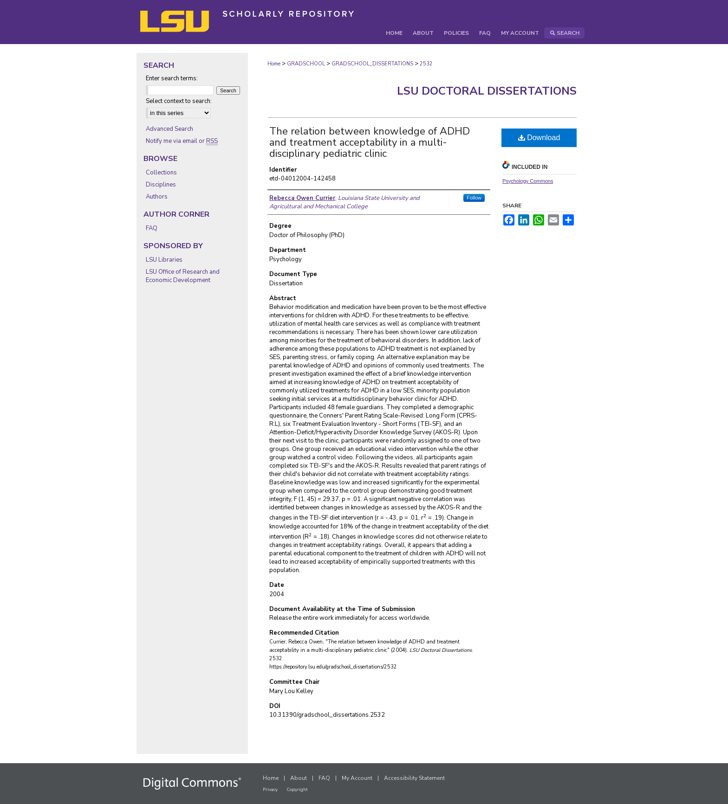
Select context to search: (179, 101)
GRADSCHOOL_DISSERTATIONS (372, 63)
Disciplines (161, 184)
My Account (357, 778)
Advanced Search (169, 129)
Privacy (270, 789)
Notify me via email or (182, 141)
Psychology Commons (527, 181)
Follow (474, 197)
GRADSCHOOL (306, 63)
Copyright (297, 789)
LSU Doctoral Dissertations (487, 91)
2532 (426, 63)
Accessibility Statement (414, 778)
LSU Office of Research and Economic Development (183, 276)
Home (273, 63)
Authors (157, 197)
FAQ (151, 228)
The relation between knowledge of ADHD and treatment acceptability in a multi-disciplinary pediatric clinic (369, 142)
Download (539, 138)
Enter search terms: (172, 78)
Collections (161, 172)
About (298, 778)
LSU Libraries (164, 260)
